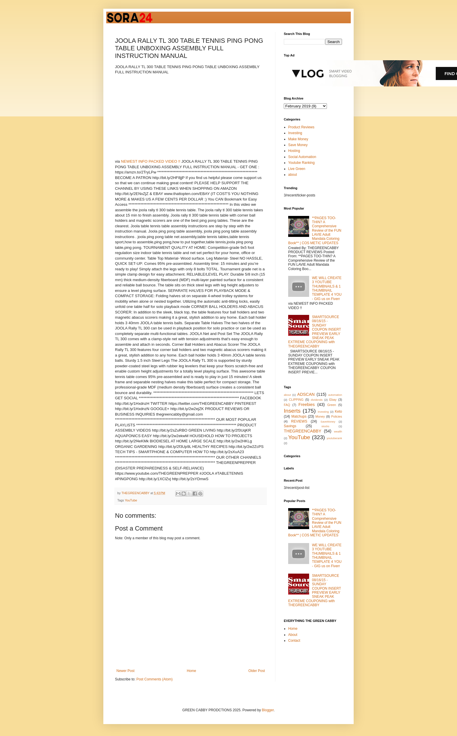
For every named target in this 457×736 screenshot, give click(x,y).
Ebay (332, 399)
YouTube (131, 500)
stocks (325, 426)
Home (191, 671)
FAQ (287, 405)
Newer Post (125, 671)
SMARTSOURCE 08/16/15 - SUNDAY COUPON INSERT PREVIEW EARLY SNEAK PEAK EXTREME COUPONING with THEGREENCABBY (314, 331)
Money (320, 416)
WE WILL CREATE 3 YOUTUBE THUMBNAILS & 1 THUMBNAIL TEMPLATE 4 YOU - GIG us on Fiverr (327, 288)
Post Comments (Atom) (154, 679)
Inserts (292, 411)
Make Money (298, 139)
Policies (336, 416)
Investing (295, 133)
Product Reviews (301, 127)
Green (331, 405)
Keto (338, 411)
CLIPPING (296, 399)
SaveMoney (327, 421)
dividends (317, 399)
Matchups (299, 416)
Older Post (256, 671)
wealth (338, 431)
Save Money (298, 145)
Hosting (294, 151)
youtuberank (334, 438)
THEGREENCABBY (302, 431)
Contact (294, 641)
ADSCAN (306, 394)
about (292, 175)
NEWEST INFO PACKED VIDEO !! (150, 161)
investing (323, 411)
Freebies (306, 404)
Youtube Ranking (301, 163)
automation (335, 394)
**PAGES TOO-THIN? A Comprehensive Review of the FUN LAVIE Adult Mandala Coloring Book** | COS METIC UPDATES (314, 230)
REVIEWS (299, 421)
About (292, 635)
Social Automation (302, 157)
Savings (290, 426)
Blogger (268, 710)
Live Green (296, 169)
